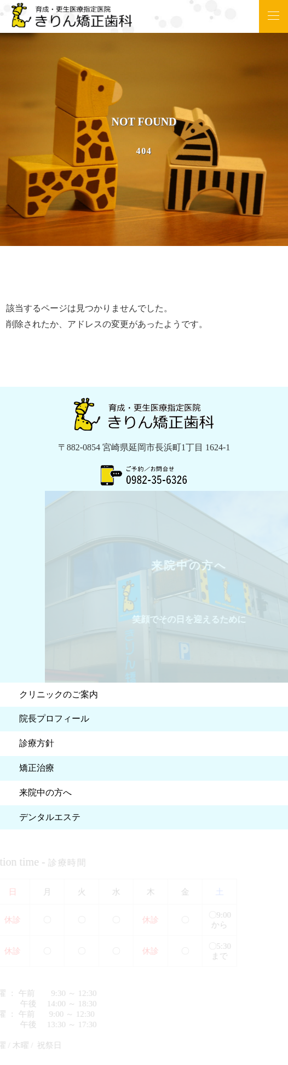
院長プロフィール (54, 718)
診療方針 (36, 743)
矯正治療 (36, 767)
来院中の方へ (45, 792)
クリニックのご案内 (58, 694)
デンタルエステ (49, 817)
